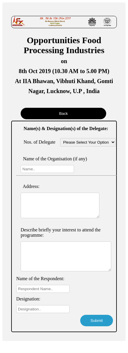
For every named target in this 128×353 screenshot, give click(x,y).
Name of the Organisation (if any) (54, 158)
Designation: (28, 308)
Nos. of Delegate (39, 141)
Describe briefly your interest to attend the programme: (61, 237)
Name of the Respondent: (40, 288)
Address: (30, 186)
